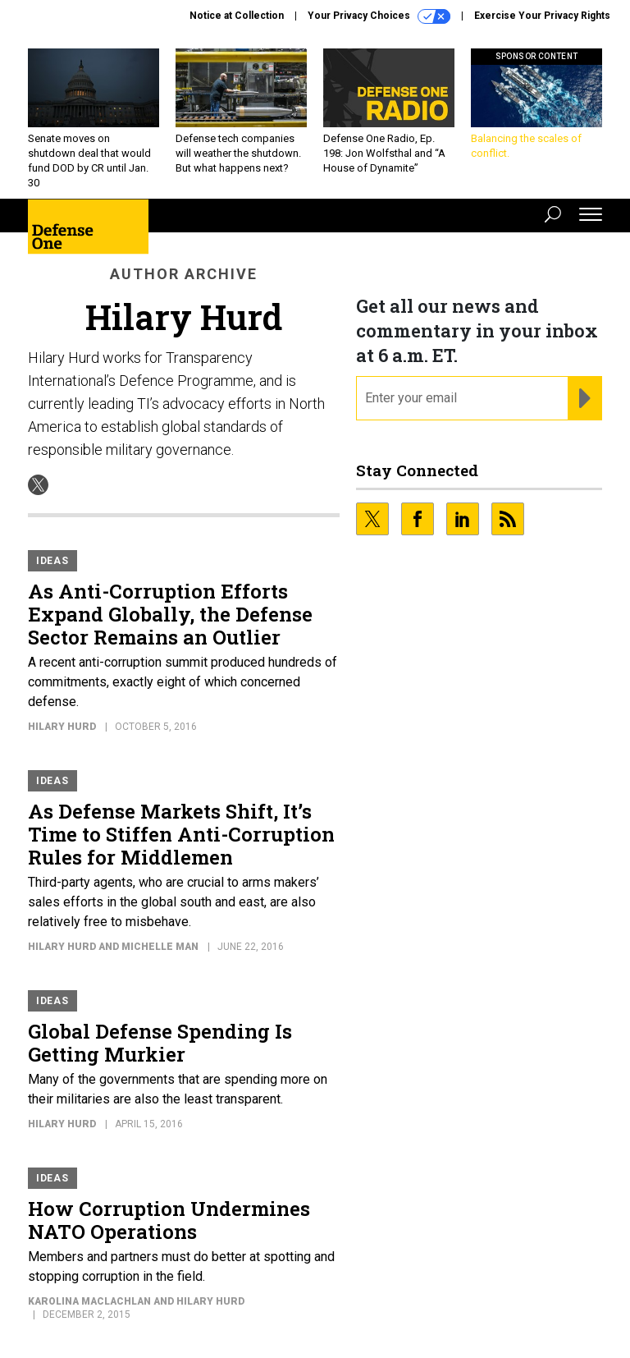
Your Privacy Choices (379, 16)
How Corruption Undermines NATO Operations (169, 1220)
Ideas (52, 561)
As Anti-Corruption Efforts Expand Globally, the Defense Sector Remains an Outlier (170, 614)
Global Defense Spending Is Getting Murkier (160, 1042)
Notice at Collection (236, 15)
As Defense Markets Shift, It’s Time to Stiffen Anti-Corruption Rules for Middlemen (181, 834)
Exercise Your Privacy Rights (542, 15)
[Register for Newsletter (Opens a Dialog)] (584, 398)
